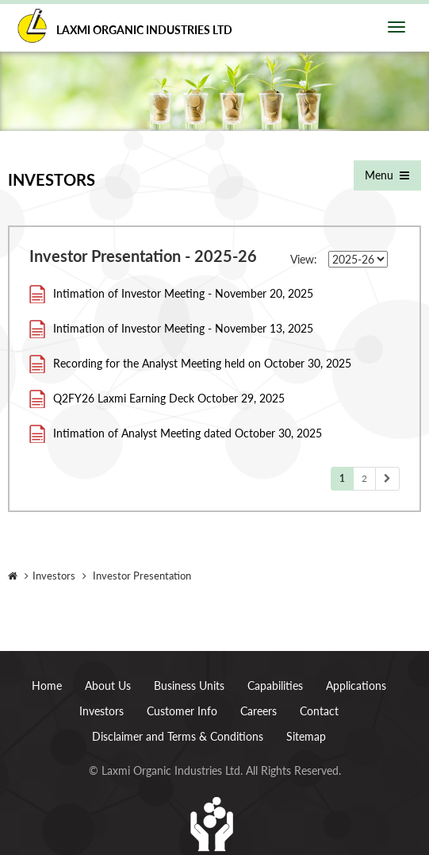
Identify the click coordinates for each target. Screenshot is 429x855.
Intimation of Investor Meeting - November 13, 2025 (183, 328)
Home (47, 685)
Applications (356, 685)
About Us (108, 685)
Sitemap (306, 736)
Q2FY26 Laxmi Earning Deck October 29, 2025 (169, 398)
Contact (319, 711)
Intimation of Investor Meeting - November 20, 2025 (183, 293)
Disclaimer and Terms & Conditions (177, 736)
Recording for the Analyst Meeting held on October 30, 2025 (202, 363)
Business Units (189, 685)
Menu (385, 175)
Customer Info (182, 711)
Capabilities (275, 685)
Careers (258, 711)
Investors (101, 711)
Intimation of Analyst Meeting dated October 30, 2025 (187, 433)
